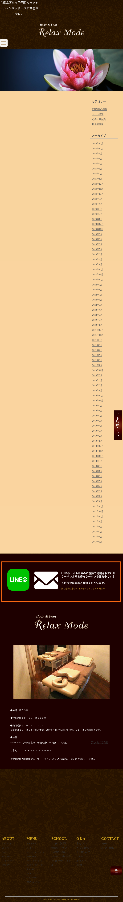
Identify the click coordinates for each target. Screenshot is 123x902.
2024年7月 (97, 199)
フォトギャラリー (8, 861)
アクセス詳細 (99, 742)
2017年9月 (97, 521)
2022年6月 (97, 300)
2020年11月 (97, 370)
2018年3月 (97, 491)
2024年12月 (97, 184)
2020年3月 (97, 385)
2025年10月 (97, 148)
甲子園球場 (97, 124)
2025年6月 (97, 158)
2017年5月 (97, 542)
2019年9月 (97, 405)
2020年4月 (97, 380)
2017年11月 (97, 511)
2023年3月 (97, 254)
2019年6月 (97, 421)
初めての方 (6, 843)
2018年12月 (97, 446)
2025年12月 (97, 143)
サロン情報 (97, 114)
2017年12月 (97, 506)
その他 (79, 865)
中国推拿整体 (31, 856)
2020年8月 (97, 375)
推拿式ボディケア (59, 848)
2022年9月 (97, 285)
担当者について (83, 852)
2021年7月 (97, 350)
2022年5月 (97, 305)
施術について (82, 861)
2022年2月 (97, 320)
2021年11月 (97, 335)
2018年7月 (97, 471)
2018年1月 (97, 501)
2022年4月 (97, 310)
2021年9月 (97, 340)
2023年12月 (97, 224)
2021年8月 (97, 345)
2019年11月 (97, 400)
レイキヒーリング (33, 873)
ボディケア (31, 843)
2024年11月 (97, 189)
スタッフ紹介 (6, 856)
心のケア (5, 852)
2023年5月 (97, 249)
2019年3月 (97, 431)
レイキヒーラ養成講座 (61, 856)
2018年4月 (97, 486)
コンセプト (6, 848)
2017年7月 (97, 532)
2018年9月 (97, 461)
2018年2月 (97, 496)
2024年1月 (97, 219)
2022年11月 (97, 274)
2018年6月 (97, 476)
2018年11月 (97, 451)
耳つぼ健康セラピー (34, 869)
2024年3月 (97, 209)
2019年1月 (97, 441)
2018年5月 (97, 481)
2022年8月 (97, 289)
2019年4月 (97, 426)
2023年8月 (97, 239)
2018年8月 (97, 466)
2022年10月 (97, 279)
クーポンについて (84, 848)
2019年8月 (97, 410)
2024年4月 (97, 204)
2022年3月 (97, 315)
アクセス (105, 843)
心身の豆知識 (99, 119)
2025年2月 (97, 173)
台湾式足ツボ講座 (59, 852)
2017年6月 (97, 536)
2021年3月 (97, 360)
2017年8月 (97, 526)
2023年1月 (97, 264)
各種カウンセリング (34, 882)
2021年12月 (97, 330)
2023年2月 (97, 259)
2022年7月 (97, 295)
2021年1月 (97, 365)
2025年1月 (97, 179)
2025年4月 (97, 163)
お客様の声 (6, 865)
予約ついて (82, 843)
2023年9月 (97, 234)
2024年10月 (97, 194)
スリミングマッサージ (35, 861)
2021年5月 (97, 355)
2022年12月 (97, 269)
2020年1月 (97, 390)
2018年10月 (97, 456)
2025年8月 (97, 153)
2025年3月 (97, 169)
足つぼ (29, 848)
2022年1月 (97, 325)
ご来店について (83, 856)
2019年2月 (97, 436)
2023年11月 (97, 229)
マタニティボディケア (35, 865)
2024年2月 (97, 214)
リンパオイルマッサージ (35, 852)
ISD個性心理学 (99, 109)
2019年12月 (97, 395)
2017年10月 (97, 516)
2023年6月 (97, 244)
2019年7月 (97, 416)
